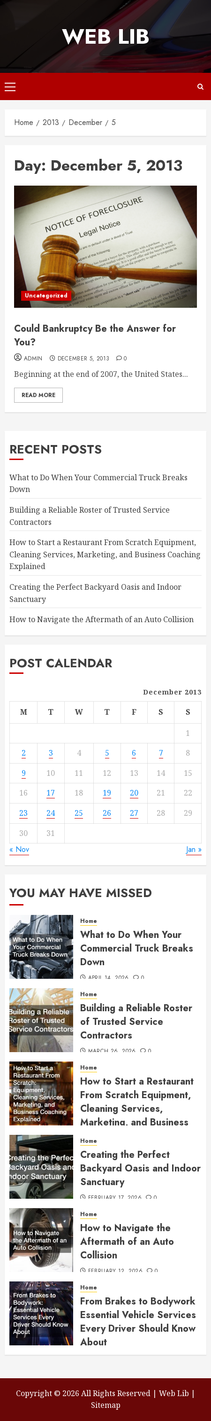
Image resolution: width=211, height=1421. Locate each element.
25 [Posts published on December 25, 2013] (79, 813)
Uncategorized (46, 295)
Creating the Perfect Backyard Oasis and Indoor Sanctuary (140, 1168)
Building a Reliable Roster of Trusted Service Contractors (136, 1021)
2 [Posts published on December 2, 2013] (24, 753)
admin (33, 359)
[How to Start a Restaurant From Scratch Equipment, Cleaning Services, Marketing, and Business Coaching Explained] (41, 1093)
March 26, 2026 (112, 1051)
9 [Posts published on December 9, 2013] (24, 773)
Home (88, 921)
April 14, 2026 (108, 978)
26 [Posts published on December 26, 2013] (107, 813)
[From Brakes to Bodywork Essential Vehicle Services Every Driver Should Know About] (41, 1313)
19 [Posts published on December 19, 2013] (107, 793)
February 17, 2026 (115, 1198)
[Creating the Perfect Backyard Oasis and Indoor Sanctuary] (41, 1167)
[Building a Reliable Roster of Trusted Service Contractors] (41, 1020)
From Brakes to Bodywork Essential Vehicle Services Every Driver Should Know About (138, 1322)
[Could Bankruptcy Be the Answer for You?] (105, 247)
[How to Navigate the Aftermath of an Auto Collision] (41, 1240)
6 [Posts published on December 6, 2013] (134, 753)
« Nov (19, 849)
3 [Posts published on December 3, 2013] (51, 753)
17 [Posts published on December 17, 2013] (50, 793)
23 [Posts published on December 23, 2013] (23, 813)
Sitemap (106, 1405)
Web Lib (106, 36)
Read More (38, 395)
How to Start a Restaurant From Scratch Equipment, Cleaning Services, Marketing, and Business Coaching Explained (105, 554)
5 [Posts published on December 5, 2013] (107, 753)
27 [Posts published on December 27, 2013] (134, 813)
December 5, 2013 (84, 359)
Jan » (194, 849)
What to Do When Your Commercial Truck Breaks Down (136, 948)
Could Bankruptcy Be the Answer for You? (95, 335)
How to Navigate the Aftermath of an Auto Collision (101, 619)
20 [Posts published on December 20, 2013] (134, 793)
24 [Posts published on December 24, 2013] (50, 813)
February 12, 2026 (115, 1271)
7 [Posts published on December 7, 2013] (161, 753)
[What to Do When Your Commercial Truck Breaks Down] (41, 947)
